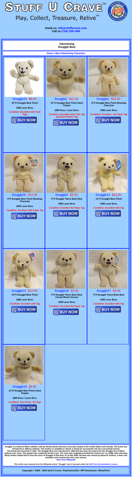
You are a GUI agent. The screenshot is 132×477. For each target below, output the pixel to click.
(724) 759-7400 (71, 31)
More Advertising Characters (70, 53)
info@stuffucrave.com (72, 28)
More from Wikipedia (66, 460)
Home (50, 53)
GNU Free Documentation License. (103, 464)
